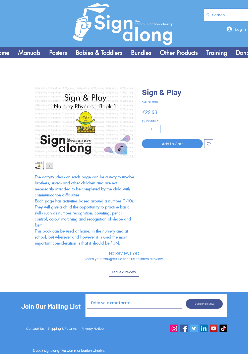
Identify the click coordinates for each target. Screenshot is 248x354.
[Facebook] (184, 328)
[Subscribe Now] (204, 304)
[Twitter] (194, 328)
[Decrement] (145, 129)
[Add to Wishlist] (208, 143)
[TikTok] (223, 328)
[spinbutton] (151, 129)
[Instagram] (174, 328)
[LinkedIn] (204, 328)
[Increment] (157, 129)
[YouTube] (214, 328)
